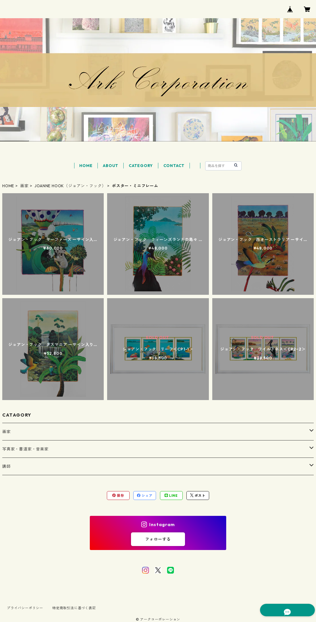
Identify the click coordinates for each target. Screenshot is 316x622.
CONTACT (174, 165)
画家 (24, 185)
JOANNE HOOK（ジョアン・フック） (70, 185)
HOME (85, 165)
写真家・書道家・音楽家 (25, 449)
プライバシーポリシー (25, 608)
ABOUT (110, 165)
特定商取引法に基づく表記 (74, 608)
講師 (6, 466)
